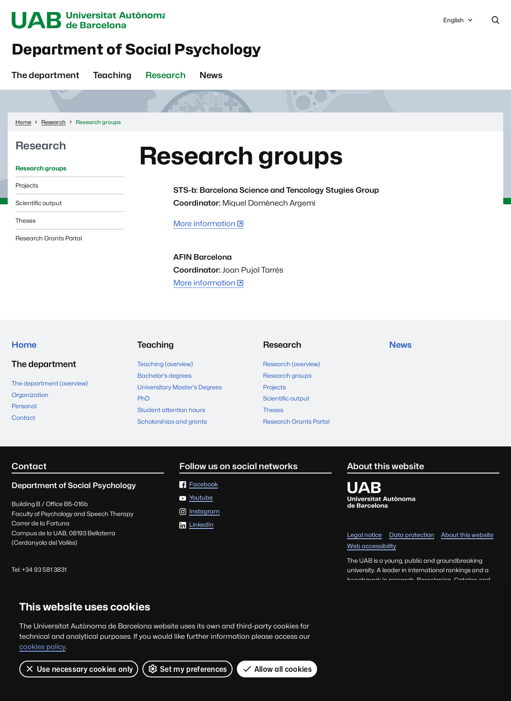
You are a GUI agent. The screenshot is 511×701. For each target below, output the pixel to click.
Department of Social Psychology (142, 50)
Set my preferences (187, 669)
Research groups (41, 169)
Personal (24, 407)
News (211, 76)
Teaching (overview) (165, 364)
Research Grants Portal (48, 239)
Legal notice (364, 536)
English (459, 22)
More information (204, 224)
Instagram (204, 512)
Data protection (411, 536)
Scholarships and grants (172, 422)
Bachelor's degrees (164, 376)
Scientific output (38, 203)
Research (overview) (291, 364)
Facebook (203, 485)
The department (45, 76)
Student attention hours (171, 410)
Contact (23, 418)
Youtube (201, 499)
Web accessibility (371, 547)
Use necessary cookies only (78, 669)
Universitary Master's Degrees (179, 387)
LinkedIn (201, 526)
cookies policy (42, 647)
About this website (467, 536)
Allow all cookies (277, 669)
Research (165, 76)
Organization (30, 396)
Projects (26, 186)
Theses (25, 221)
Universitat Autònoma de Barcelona (92, 20)
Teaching (112, 76)
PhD (143, 399)
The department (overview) (50, 384)
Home (24, 345)
